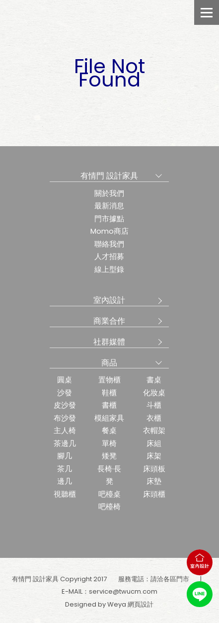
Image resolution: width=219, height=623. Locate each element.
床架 (153, 455)
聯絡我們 (109, 244)
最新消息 (109, 205)
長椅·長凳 (109, 475)
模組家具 (109, 418)
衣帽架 (154, 430)
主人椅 (65, 430)
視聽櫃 (65, 494)
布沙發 (65, 418)
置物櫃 (109, 379)
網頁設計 (140, 604)
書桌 (153, 379)
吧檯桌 (109, 494)
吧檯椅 (109, 506)
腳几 (64, 455)
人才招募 (109, 256)
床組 (153, 443)
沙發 (64, 392)
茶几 (64, 468)
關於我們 (109, 193)
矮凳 (109, 455)
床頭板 (154, 468)
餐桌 (109, 430)
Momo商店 (109, 231)
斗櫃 (153, 405)
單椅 (109, 443)
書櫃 (109, 405)
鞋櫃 (109, 392)
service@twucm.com (123, 591)
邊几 (64, 481)
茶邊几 (65, 443)
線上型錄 (109, 269)
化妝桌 (154, 392)
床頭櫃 (154, 494)
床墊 (153, 481)
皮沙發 (65, 405)
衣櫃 (153, 418)
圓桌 (64, 379)
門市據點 (109, 218)
